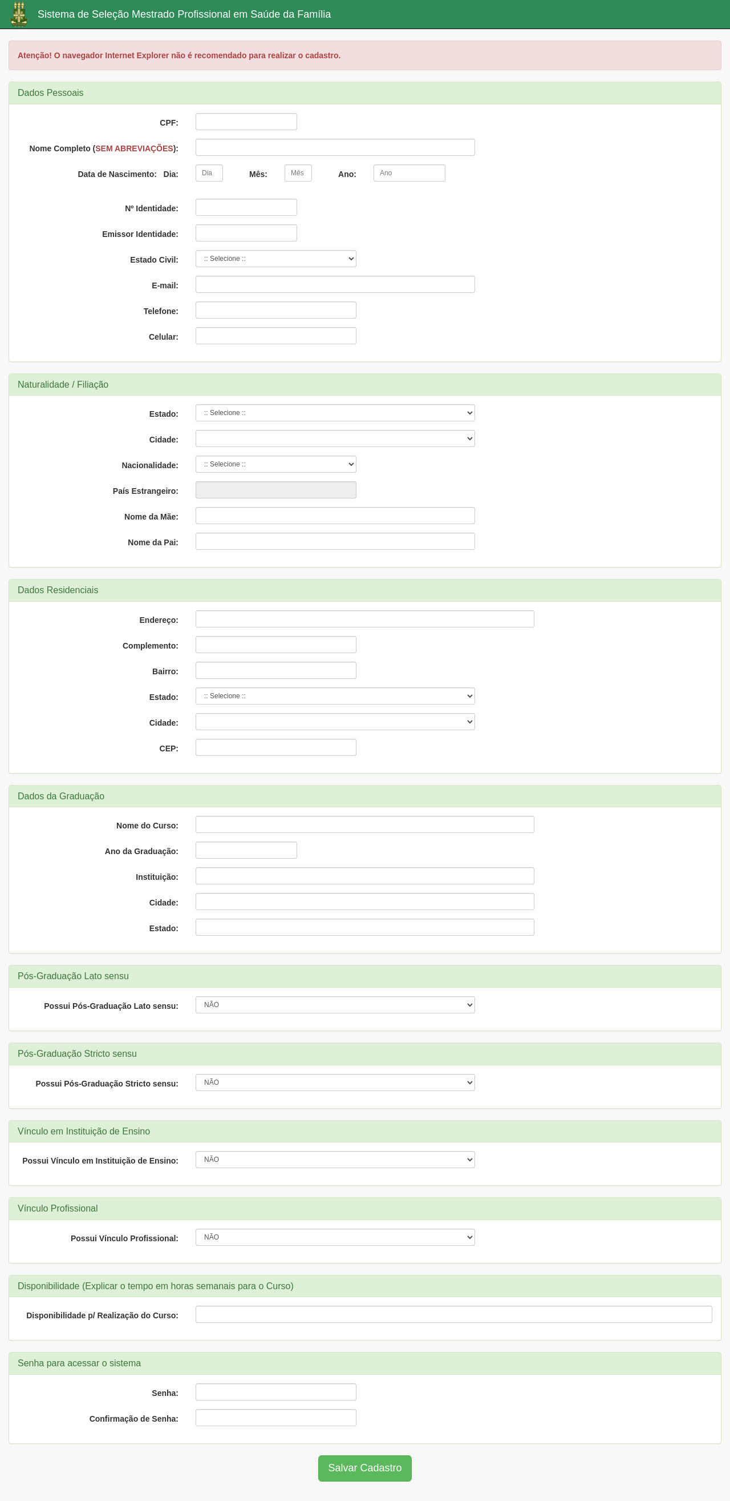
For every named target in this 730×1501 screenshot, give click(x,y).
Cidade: (164, 439)
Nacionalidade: (150, 465)
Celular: (164, 336)
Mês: (258, 174)
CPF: (169, 122)
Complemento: (151, 645)
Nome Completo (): (104, 148)
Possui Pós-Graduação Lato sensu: (111, 1006)
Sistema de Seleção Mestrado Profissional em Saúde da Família (184, 14)
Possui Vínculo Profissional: (125, 1238)
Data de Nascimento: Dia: (128, 174)
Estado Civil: (154, 259)
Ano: (347, 174)
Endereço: (159, 620)
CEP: (169, 748)
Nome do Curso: (147, 825)
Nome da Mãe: (151, 516)
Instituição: (157, 877)
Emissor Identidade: (140, 234)
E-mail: (165, 285)
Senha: (165, 1393)
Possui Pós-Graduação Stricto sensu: (107, 1083)
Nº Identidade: (152, 208)
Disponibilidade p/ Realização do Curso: (102, 1315)
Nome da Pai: (153, 542)
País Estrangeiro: (146, 491)
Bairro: (165, 671)
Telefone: (161, 311)
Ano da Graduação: (142, 851)
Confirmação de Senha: (134, 1418)
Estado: (164, 413)
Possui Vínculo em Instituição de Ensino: (100, 1160)
